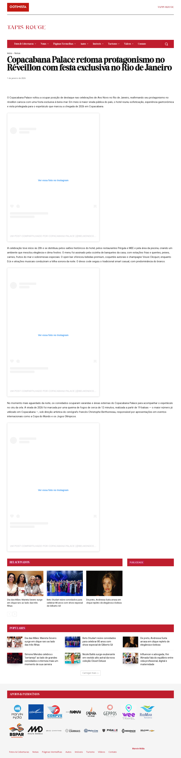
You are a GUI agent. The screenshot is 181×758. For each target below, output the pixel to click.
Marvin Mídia (138, 748)
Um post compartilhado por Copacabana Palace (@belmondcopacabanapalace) (63, 236)
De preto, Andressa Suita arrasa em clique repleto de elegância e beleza (155, 641)
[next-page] (15, 614)
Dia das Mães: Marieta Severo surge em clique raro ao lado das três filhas (24, 602)
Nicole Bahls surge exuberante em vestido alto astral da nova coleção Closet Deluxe (99, 657)
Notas (17, 53)
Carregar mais (91, 672)
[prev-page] (9, 614)
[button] (166, 44)
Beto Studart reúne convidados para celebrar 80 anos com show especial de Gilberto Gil (65, 602)
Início (9, 53)
